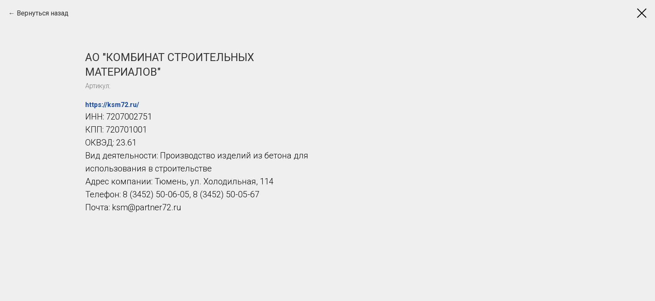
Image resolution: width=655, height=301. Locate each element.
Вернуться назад (43, 13)
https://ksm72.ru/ (112, 105)
